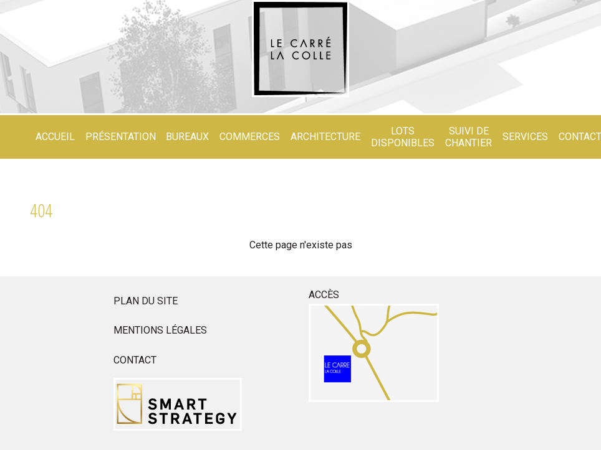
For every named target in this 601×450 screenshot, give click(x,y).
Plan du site (145, 301)
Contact (134, 360)
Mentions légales (160, 330)
